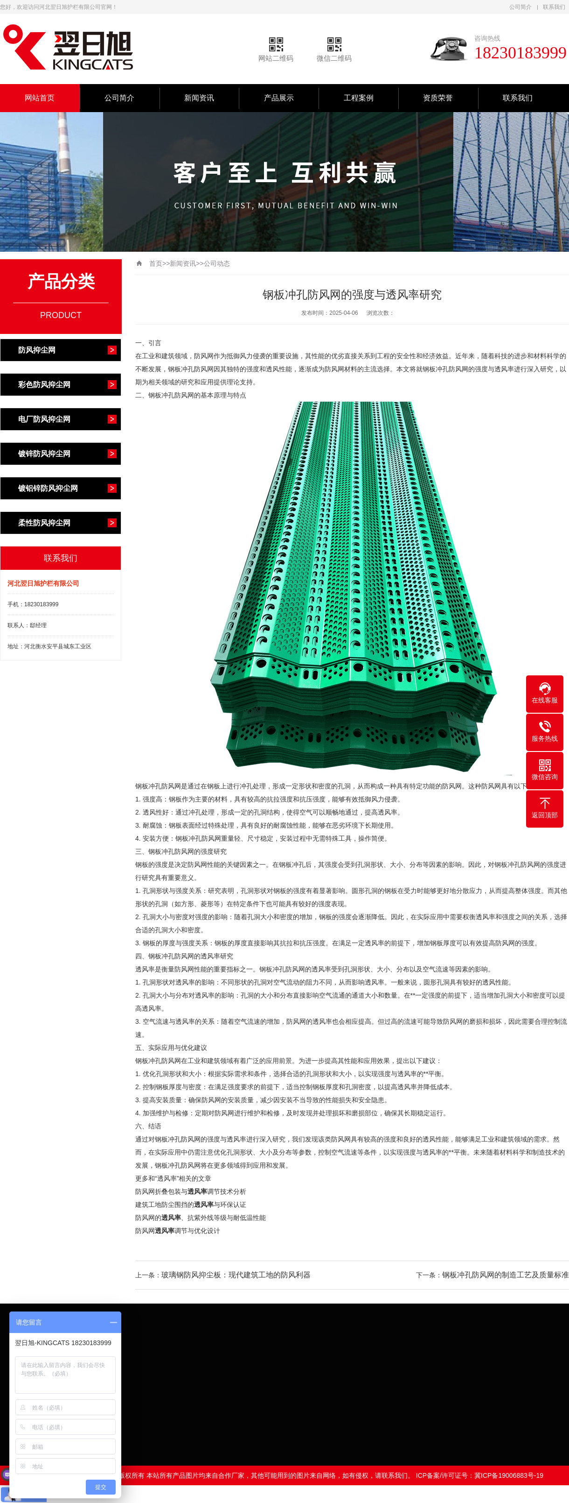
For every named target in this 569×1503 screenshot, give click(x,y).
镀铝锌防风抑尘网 (48, 488)
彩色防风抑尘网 (44, 385)
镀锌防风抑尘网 (44, 454)
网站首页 (40, 98)
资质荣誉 (438, 98)
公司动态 (217, 263)
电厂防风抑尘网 (44, 419)
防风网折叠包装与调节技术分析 (190, 1191)
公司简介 (520, 7)
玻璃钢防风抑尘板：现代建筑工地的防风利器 (236, 1275)
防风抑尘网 (37, 350)
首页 (155, 263)
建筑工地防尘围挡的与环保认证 (190, 1204)
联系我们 (554, 7)
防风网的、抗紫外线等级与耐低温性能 (200, 1217)
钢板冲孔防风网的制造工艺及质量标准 (505, 1275)
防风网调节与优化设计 (177, 1230)
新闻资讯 (199, 98)
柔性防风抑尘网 (44, 523)
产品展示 (279, 98)
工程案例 (359, 98)
